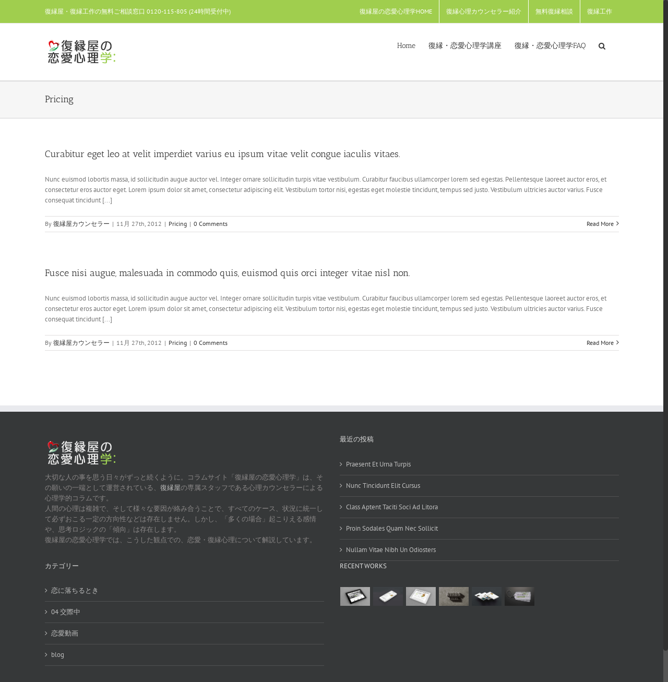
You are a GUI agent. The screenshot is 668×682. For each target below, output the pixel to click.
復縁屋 (170, 487)
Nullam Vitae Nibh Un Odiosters (391, 549)
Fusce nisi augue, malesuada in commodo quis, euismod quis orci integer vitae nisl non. (227, 273)
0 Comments (211, 224)
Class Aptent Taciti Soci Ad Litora (392, 506)
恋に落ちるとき (75, 590)
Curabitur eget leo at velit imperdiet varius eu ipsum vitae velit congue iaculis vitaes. (222, 154)
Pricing (178, 224)
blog (57, 654)
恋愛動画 (64, 633)
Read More (600, 224)
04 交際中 (65, 611)
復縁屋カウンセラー (81, 224)
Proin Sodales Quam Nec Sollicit (392, 528)
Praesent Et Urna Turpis (378, 464)
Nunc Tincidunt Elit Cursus (383, 485)
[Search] (602, 45)
